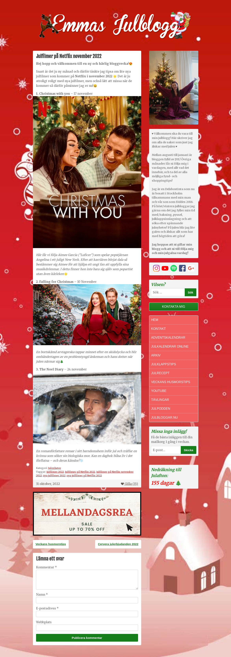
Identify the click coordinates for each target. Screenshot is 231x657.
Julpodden (160, 408)
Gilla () (129, 484)
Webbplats (44, 622)
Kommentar (46, 567)
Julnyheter (54, 468)
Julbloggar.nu (164, 417)
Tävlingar (160, 399)
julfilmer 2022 (55, 471)
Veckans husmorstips (51, 544)
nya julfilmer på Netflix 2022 (84, 475)
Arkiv (156, 355)
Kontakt (158, 328)
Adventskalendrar (168, 337)
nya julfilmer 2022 (54, 475)
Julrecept (160, 373)
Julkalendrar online (170, 346)
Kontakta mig (173, 306)
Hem (154, 319)
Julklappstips (163, 364)
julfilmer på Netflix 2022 (80, 471)
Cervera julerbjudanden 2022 (118, 544)
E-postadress (47, 608)
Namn (42, 594)
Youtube (158, 391)
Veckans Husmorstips (170, 382)
